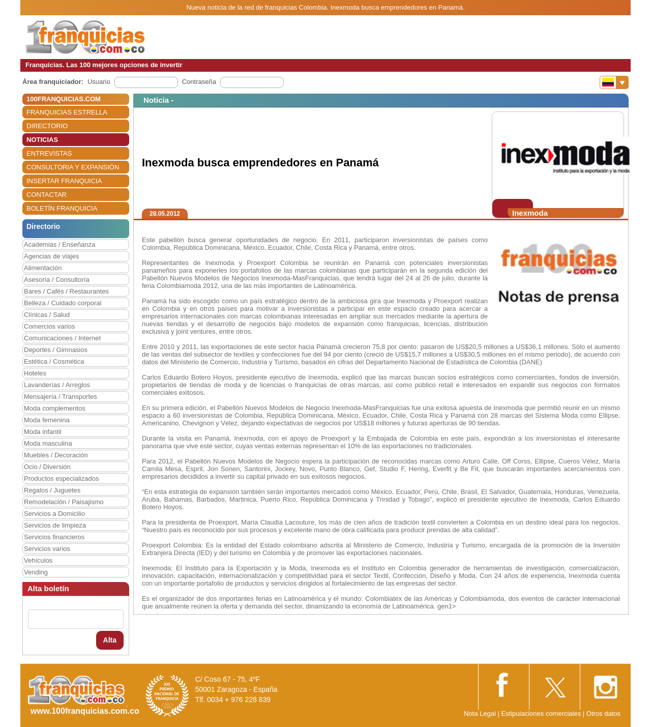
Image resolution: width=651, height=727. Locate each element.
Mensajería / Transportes (60, 396)
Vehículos (38, 560)
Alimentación (43, 268)
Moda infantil (43, 431)
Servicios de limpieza (55, 525)
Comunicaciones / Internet (62, 338)
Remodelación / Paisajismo (64, 502)
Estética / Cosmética (54, 361)
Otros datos (603, 713)
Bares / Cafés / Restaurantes (66, 291)
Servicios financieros (54, 537)
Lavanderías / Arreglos (57, 385)
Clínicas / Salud (47, 314)
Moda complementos (54, 408)
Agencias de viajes (51, 256)
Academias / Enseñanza (59, 244)
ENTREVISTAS (49, 153)
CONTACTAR (46, 194)
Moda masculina (48, 443)
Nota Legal (480, 713)
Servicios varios (47, 548)
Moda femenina (47, 420)
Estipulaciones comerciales (541, 713)
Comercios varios (49, 326)
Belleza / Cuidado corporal (62, 303)
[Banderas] (614, 82)
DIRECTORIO (47, 126)
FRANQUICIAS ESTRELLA (66, 112)
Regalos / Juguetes (52, 490)
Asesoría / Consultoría (57, 279)
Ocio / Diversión (47, 467)
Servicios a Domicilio (54, 513)
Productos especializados (61, 478)
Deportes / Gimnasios (55, 350)
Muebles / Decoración (56, 455)
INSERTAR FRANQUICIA (64, 181)
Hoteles (35, 373)
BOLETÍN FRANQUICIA (61, 208)
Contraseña (199, 81)
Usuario (98, 81)
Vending (36, 572)
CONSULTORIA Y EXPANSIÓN (72, 167)
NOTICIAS (42, 139)
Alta (109, 640)
